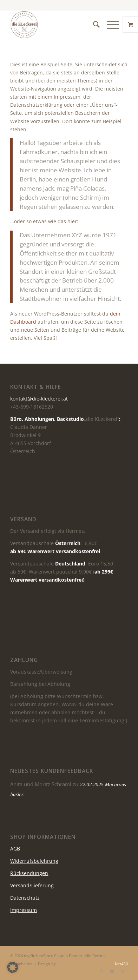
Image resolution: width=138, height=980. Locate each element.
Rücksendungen (29, 873)
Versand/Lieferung (32, 885)
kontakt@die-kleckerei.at (39, 398)
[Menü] (109, 25)
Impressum (23, 910)
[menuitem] (93, 25)
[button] (12, 967)
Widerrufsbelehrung (34, 861)
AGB (15, 848)
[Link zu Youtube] (112, 971)
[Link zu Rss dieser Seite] (122, 971)
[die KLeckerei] (57, 25)
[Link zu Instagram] (101, 971)
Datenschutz (25, 897)
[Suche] (93, 25)
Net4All (121, 963)
